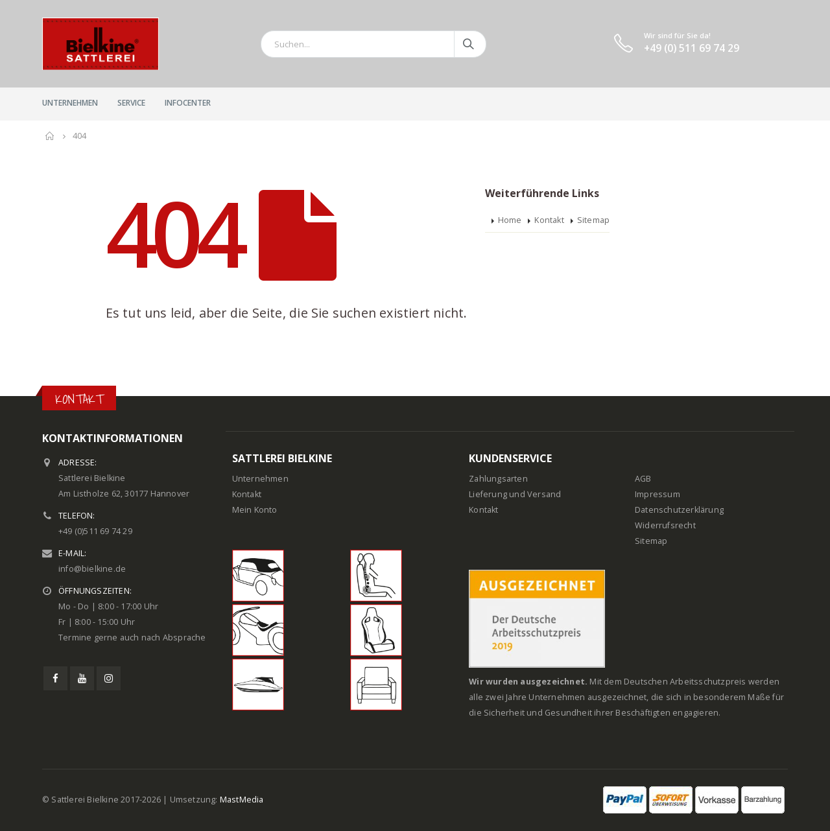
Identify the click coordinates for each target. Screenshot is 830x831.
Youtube (82, 678)
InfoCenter (188, 102)
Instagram (109, 678)
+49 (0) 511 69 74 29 (691, 48)
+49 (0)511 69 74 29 (95, 531)
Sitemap (593, 220)
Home (510, 220)
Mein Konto (255, 509)
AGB (643, 478)
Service (131, 102)
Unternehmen (70, 102)
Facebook (55, 678)
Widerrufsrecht (665, 525)
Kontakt (548, 220)
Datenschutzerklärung (679, 509)
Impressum (657, 494)
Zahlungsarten (498, 478)
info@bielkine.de (92, 568)
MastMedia (242, 799)
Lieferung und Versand (515, 494)
